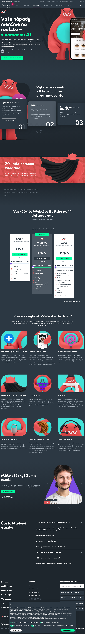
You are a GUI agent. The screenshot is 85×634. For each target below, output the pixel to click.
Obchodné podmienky (5, 628)
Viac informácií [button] (15, 630)
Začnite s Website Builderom (12, 57)
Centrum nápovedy (64, 1)
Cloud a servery (17, 1)
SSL (52, 5)
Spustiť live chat (80, 628)
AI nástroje (6, 595)
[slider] (11, 263)
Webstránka (6, 591)
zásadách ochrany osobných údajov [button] (61, 607)
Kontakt (71, 1)
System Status (55, 1)
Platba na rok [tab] (35, 229)
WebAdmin (42, 1)
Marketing (6, 599)
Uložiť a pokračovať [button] (67, 630)
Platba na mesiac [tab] (49, 229)
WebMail (48, 1)
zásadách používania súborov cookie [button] (39, 610)
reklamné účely (13, 614)
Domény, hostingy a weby (7, 1)
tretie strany (29, 611)
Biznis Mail (45, 5)
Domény (4, 582)
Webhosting (6, 586)
